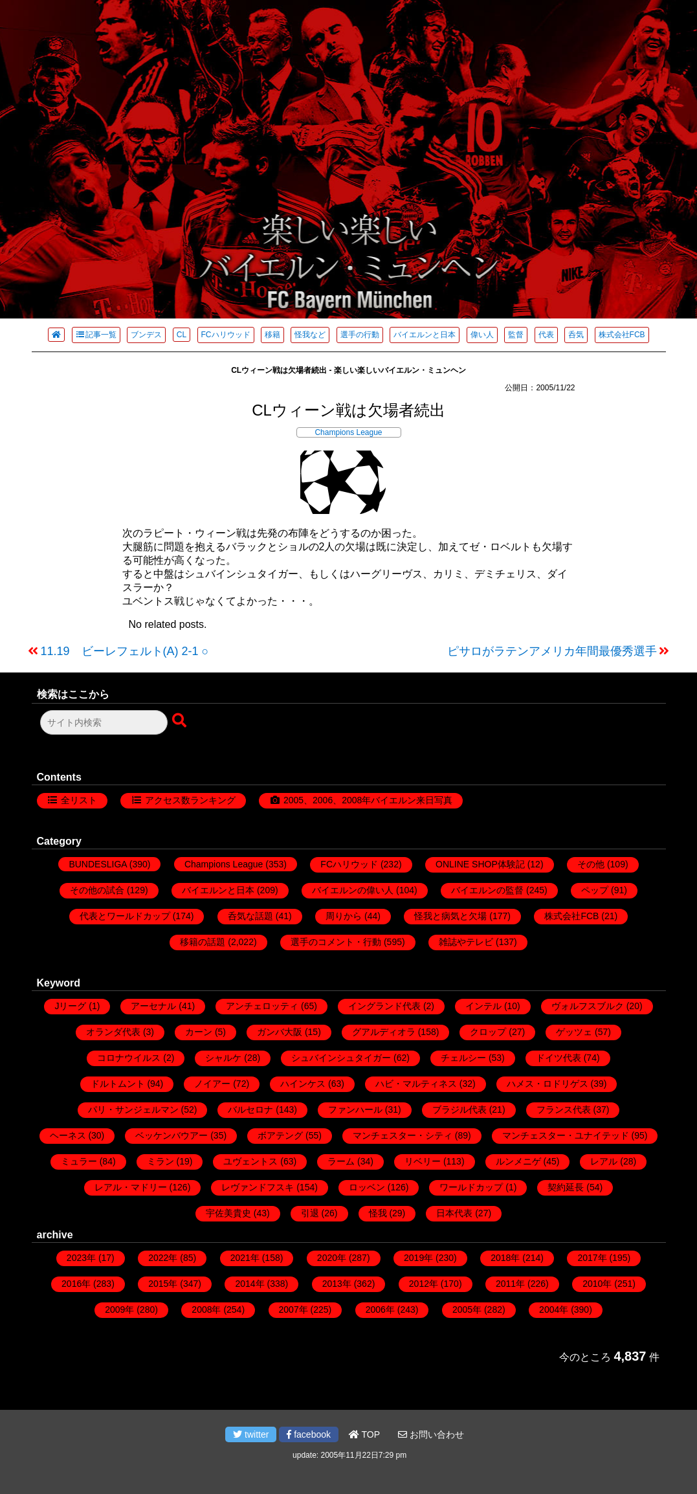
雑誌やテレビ (466, 942)
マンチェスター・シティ (402, 1135)
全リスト (79, 800)
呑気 (576, 334)
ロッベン (367, 1187)
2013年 (336, 1283)
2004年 (553, 1309)
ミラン (160, 1161)
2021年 (245, 1258)
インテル (483, 1006)
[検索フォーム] (104, 722)
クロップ (488, 1032)
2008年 (206, 1309)
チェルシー (463, 1058)
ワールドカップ (471, 1187)
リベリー (422, 1161)
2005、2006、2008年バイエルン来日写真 (367, 800)
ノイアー (212, 1083)
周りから (344, 916)
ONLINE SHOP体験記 (480, 864)
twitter (251, 1434)
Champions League (348, 432)
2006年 (380, 1309)
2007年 (293, 1309)
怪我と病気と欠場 (450, 916)
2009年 (119, 1309)
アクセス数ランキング (190, 800)
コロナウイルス (128, 1058)
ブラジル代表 (459, 1109)
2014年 (249, 1283)
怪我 (378, 1213)
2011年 (510, 1283)
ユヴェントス (250, 1161)
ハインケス (303, 1083)
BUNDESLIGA (97, 864)
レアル (603, 1161)
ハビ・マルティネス (416, 1083)
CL (181, 334)
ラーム (341, 1161)
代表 (546, 334)
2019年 (418, 1258)
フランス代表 (564, 1109)
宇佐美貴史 (228, 1213)
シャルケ (223, 1058)
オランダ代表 (113, 1032)
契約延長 (566, 1187)
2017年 (591, 1258)
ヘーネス (68, 1135)
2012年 (423, 1283)
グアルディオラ (383, 1032)
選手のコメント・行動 (336, 942)
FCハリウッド (225, 334)
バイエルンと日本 (424, 334)
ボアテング (280, 1135)
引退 (310, 1213)
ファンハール (355, 1109)
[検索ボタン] (180, 721)
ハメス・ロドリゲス (547, 1083)
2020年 (331, 1258)
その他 (590, 864)
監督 (516, 334)
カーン (198, 1032)
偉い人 (482, 334)
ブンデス (146, 334)
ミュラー (79, 1161)
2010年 (597, 1283)
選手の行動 (359, 334)
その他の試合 (97, 890)
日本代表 (454, 1213)
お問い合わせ (431, 1434)
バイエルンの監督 (487, 890)
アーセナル (153, 1006)
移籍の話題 (202, 942)
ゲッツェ (574, 1032)
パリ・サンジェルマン (133, 1109)
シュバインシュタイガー (341, 1058)
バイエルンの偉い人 (352, 890)
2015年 (162, 1283)
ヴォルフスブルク (587, 1006)
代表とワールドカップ (125, 916)
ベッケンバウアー (171, 1135)
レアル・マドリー (130, 1187)
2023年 (81, 1258)
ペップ (594, 890)
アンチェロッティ (262, 1006)
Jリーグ (70, 1006)
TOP (364, 1434)
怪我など (310, 334)
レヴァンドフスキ (257, 1187)
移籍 (272, 334)
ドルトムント (118, 1083)
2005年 (466, 1309)
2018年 (505, 1258)
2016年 (76, 1283)
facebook (309, 1434)
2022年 (162, 1258)
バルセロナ (250, 1109)
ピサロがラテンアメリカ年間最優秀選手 (552, 651)
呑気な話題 (250, 916)
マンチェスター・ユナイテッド (565, 1135)
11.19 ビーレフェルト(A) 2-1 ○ (125, 651)
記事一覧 (96, 334)
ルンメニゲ (518, 1161)
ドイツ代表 (558, 1058)
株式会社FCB (622, 334)
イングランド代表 (384, 1006)
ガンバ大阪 (279, 1032)
